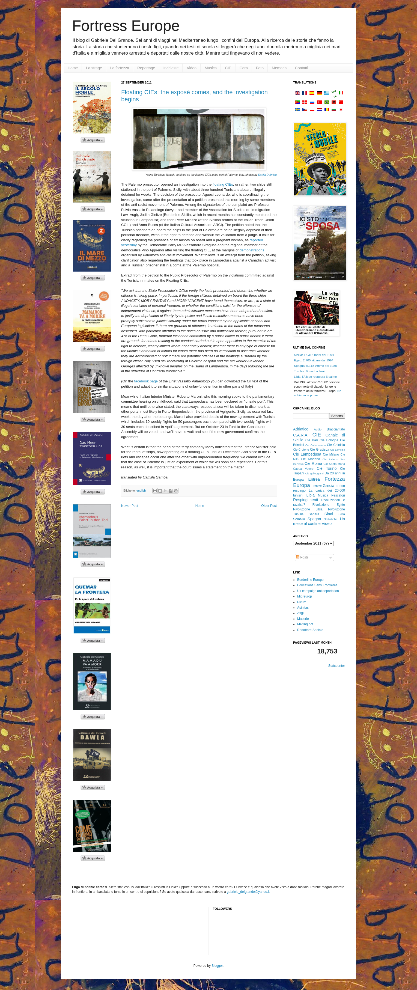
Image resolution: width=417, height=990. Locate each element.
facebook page (145, 381)
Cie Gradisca (319, 449)
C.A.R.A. (300, 435)
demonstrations (252, 250)
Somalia (299, 519)
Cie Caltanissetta (315, 445)
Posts (302, 557)
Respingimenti (305, 500)
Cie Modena (310, 459)
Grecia (328, 485)
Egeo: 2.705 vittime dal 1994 (313, 360)
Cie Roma (313, 463)
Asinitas (303, 608)
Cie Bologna (329, 440)
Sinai (328, 514)
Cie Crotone (301, 449)
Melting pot (305, 624)
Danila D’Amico (267, 174)
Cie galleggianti (314, 473)
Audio (317, 429)
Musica (211, 68)
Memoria (279, 68)
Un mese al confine (319, 521)
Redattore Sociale (310, 630)
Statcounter (336, 666)
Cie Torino (326, 468)
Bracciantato (336, 429)
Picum (301, 602)
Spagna (314, 519)
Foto (260, 68)
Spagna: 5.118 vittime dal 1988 (315, 365)
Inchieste (170, 68)
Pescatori (338, 495)
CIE (228, 68)
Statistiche (331, 519)
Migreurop (304, 596)
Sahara (314, 514)
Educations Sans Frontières (317, 585)
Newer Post (129, 506)
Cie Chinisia (336, 445)
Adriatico (300, 429)
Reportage (146, 68)
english (141, 490)
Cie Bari (311, 440)
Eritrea (314, 479)
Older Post (269, 506)
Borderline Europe (310, 580)
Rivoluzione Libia (308, 509)
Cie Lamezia (337, 449)
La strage (94, 68)
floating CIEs (223, 184)
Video (191, 68)
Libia (310, 495)
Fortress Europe (126, 25)
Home (73, 68)
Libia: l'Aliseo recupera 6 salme (315, 376)
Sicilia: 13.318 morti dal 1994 (314, 354)
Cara (244, 68)
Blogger (217, 966)
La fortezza (119, 68)
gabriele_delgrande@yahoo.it (248, 892)
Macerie (303, 619)
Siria (341, 514)
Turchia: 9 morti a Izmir (310, 371)
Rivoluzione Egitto (328, 505)
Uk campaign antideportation (318, 591)
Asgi (300, 613)
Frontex (317, 485)
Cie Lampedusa (307, 454)
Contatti (301, 68)
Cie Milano (331, 454)
